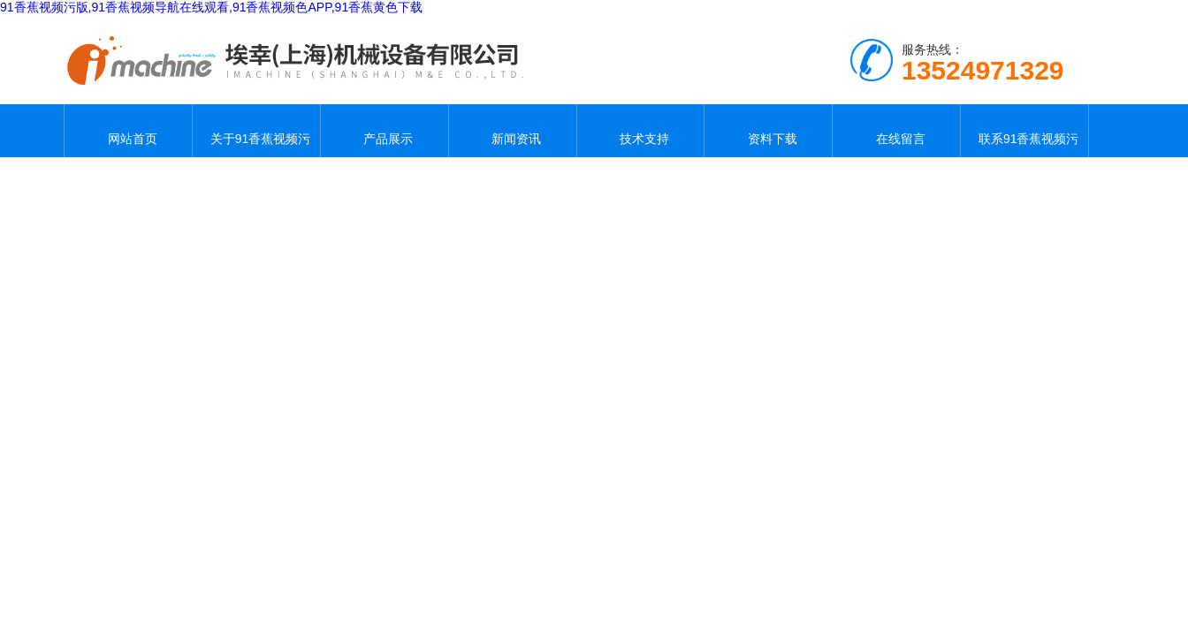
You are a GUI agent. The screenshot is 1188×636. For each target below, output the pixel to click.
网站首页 (128, 131)
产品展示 (384, 131)
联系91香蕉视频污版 (1024, 131)
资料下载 (768, 131)
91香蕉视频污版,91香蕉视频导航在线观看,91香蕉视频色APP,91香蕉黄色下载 (211, 7)
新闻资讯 (512, 131)
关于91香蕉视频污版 (256, 131)
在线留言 (896, 131)
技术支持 (640, 131)
